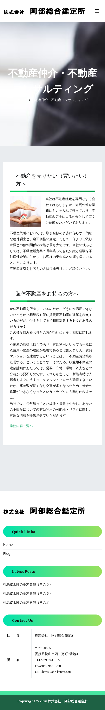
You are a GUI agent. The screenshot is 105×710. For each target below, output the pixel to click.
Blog (6, 554)
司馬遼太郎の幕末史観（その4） (27, 602)
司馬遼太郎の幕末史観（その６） (28, 593)
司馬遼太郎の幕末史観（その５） (28, 584)
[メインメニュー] (97, 11)
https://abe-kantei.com (57, 672)
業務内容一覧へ (21, 426)
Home (8, 545)
